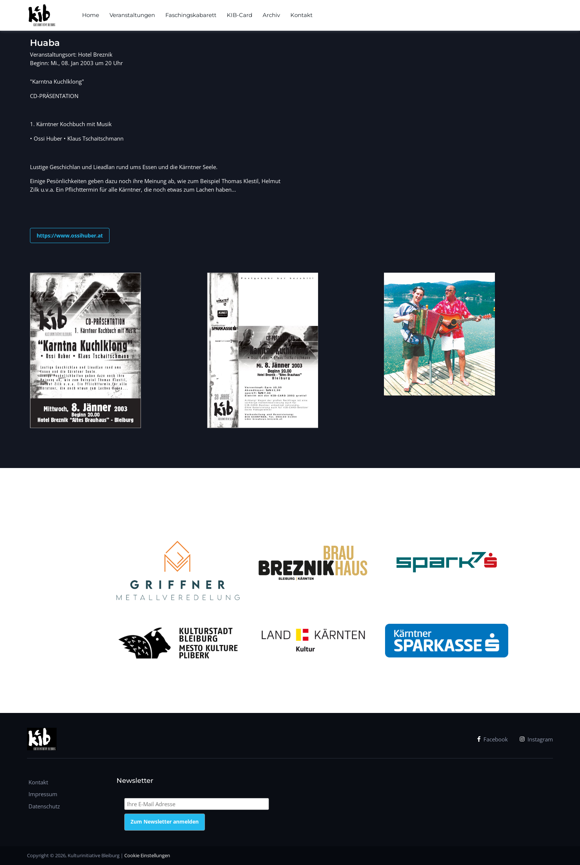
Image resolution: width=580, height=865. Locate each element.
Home (90, 14)
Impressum (42, 794)
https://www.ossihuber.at (70, 235)
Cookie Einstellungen (147, 855)
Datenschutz (44, 806)
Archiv (271, 14)
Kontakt (301, 14)
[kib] (41, 15)
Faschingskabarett (190, 14)
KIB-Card (239, 14)
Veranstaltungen (132, 14)
